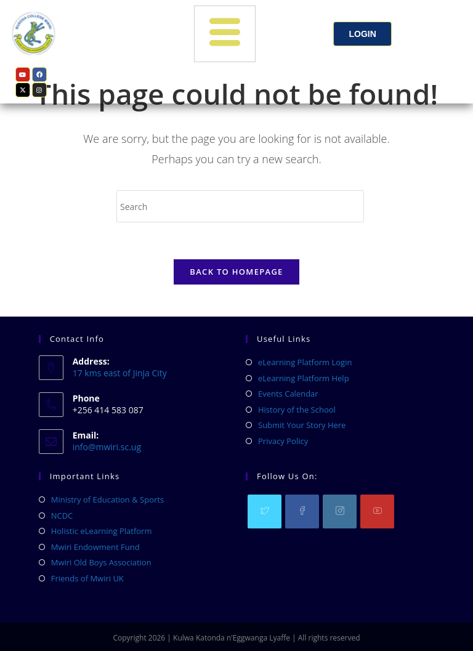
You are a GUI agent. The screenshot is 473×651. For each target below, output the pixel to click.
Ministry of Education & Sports (107, 499)
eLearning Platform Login (305, 362)
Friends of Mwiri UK (87, 578)
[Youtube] (377, 511)
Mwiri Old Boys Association (101, 562)
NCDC (62, 515)
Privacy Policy (283, 441)
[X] (264, 511)
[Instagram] (340, 511)
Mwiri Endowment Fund (95, 546)
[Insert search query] (240, 206)
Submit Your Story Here (302, 425)
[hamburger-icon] (225, 34)
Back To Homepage (236, 272)
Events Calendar (288, 393)
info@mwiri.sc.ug (107, 447)
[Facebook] (302, 511)
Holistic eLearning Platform (101, 530)
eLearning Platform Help (303, 378)
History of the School (297, 409)
